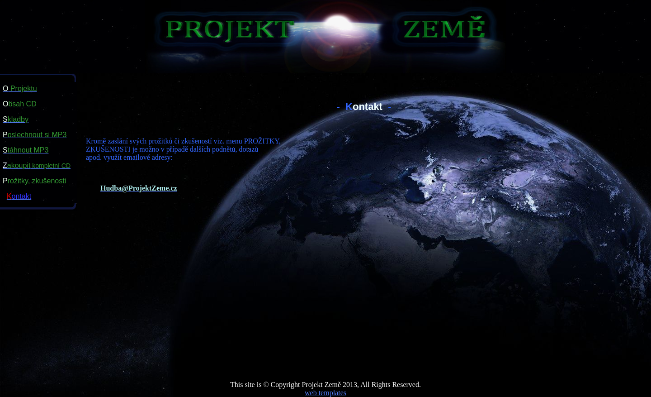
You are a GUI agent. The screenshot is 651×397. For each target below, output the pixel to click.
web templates (325, 393)
